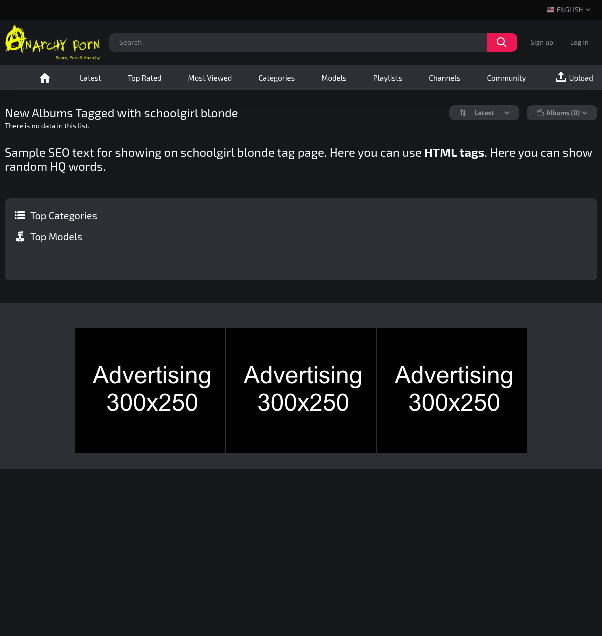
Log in (579, 42)
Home (44, 77)
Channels (444, 77)
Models (333, 77)
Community (506, 77)
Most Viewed (210, 77)
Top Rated (144, 77)
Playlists (388, 77)
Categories (276, 77)
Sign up (542, 42)
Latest (90, 77)
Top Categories (63, 215)
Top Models (56, 236)
